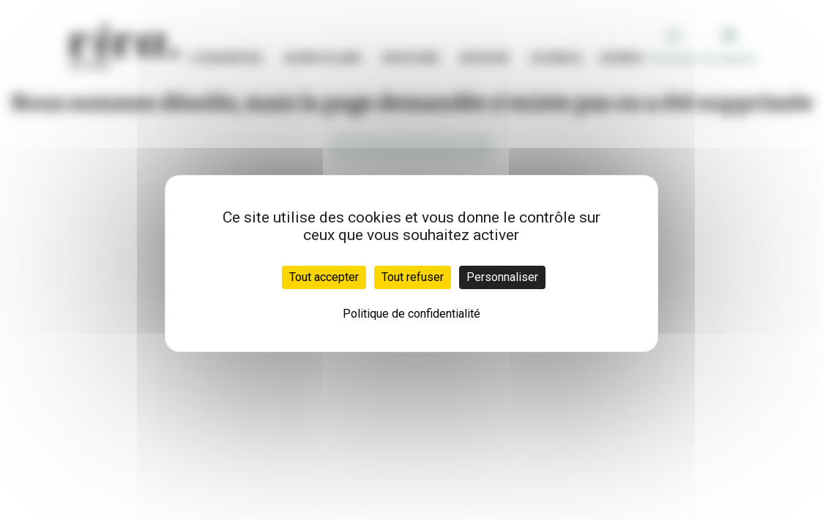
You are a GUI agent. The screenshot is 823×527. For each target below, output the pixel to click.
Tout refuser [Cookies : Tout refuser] (412, 277)
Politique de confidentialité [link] (411, 314)
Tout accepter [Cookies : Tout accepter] (324, 277)
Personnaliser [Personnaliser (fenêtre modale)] (502, 277)
